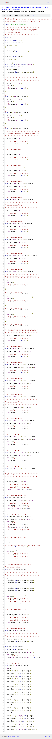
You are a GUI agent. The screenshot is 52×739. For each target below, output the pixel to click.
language (5, 9)
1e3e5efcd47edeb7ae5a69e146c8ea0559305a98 (26, 7)
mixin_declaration (14, 9)
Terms (17, 736)
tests (46, 7)
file (32, 15)
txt (46, 736)
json (49, 736)
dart (3, 7)
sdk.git (8, 7)
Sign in (48, 2)
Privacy (13, 736)
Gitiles (9, 736)
